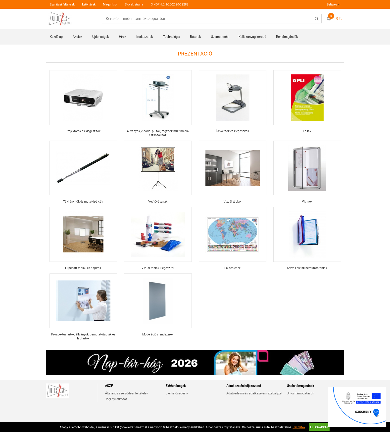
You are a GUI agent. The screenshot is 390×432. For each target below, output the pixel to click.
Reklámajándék (287, 36)
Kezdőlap (56, 36)
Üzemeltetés (220, 36)
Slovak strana (134, 4)
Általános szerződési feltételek (126, 393)
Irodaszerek (144, 36)
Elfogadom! (319, 427)
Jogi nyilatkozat (116, 399)
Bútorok (195, 36)
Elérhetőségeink (177, 393)
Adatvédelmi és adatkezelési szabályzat (254, 393)
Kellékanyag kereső (252, 36)
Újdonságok (100, 36)
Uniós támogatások (300, 393)
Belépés (332, 4)
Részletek (299, 427)
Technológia (171, 36)
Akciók (77, 36)
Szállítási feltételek (62, 4)
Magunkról (110, 4)
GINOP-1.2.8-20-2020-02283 (170, 4)
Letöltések (89, 4)
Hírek (122, 36)
